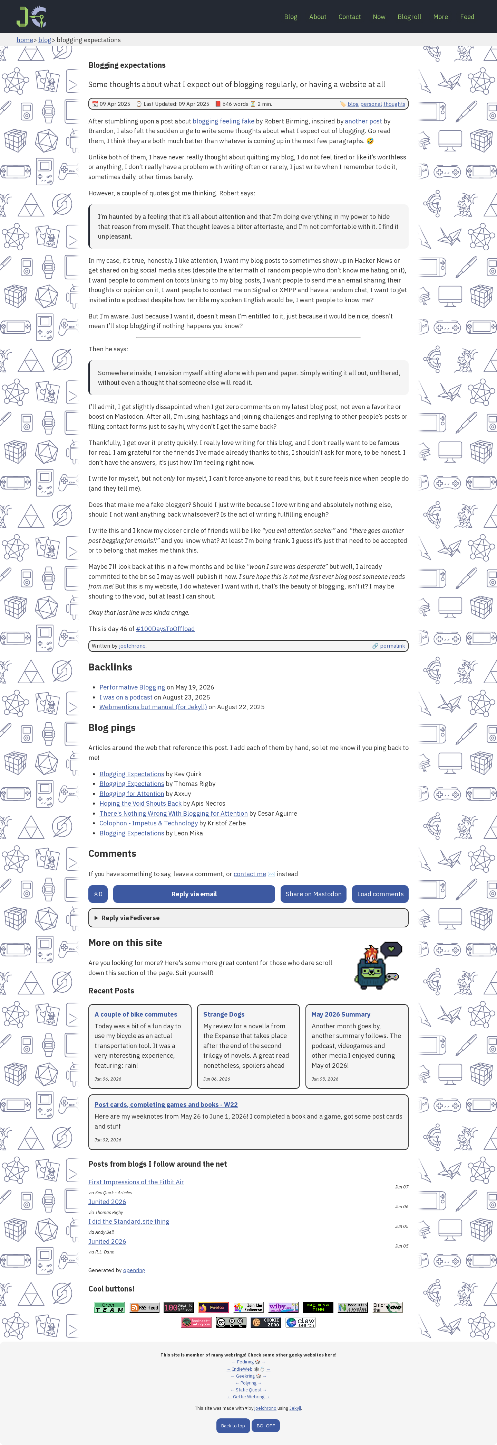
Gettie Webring (248, 1397)
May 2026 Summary (341, 1014)
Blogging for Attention (131, 793)
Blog (266, 16)
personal (371, 103)
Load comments (380, 894)
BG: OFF (266, 1425)
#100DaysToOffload (165, 628)
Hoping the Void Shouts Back (140, 803)
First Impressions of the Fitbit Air (136, 1182)
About (296, 16)
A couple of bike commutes (136, 1014)
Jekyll (295, 1408)
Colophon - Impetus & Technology (148, 823)
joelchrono (132, 645)
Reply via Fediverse (130, 918)
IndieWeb (242, 1369)
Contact (332, 16)
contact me (250, 874)
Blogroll (400, 16)
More (435, 16)
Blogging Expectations (131, 774)
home (25, 40)
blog (44, 40)
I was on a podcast (126, 697)
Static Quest (249, 1390)
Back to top (233, 1426)
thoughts (394, 103)
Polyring (248, 1383)
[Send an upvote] (98, 894)
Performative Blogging (132, 687)
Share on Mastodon (314, 894)
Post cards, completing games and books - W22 (166, 1104)
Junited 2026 (107, 1201)
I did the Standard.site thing (128, 1221)
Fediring (245, 1362)
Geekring (245, 1376)
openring (134, 1270)
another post (363, 121)
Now (365, 16)
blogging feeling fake (223, 121)
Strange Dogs (224, 1014)
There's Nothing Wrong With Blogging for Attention (173, 813)
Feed (465, 16)
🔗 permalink (388, 645)
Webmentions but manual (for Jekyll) (153, 707)
